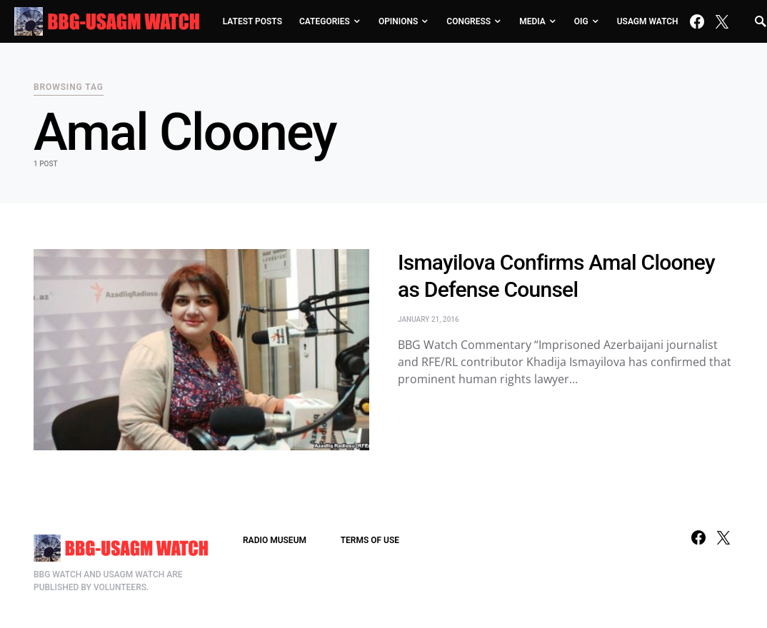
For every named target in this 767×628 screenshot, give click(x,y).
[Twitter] (722, 21)
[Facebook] (697, 21)
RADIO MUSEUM (274, 540)
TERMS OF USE (370, 540)
